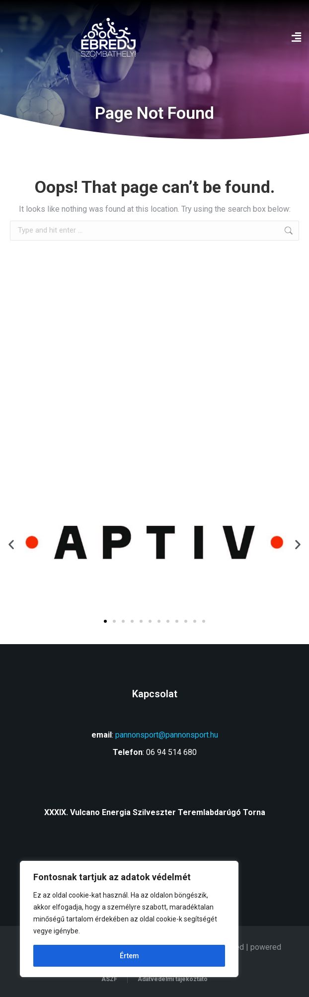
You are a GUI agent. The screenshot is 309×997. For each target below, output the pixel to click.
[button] (296, 37)
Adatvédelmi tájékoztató (173, 979)
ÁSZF (109, 979)
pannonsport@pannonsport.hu (166, 735)
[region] (129, 919)
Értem (129, 956)
